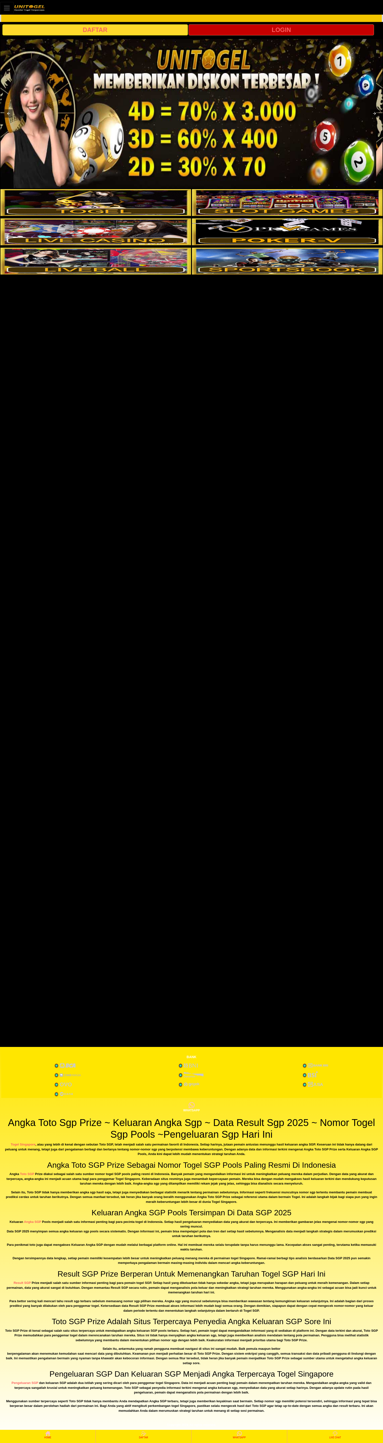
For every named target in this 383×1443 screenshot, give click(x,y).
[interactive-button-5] (95, 261)
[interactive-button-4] (287, 231)
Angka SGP (32, 1222)
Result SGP (22, 1283)
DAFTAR (95, 29)
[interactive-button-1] (95, 202)
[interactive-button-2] (287, 202)
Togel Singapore (23, 1144)
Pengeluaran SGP (24, 1383)
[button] (8, 113)
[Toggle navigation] (7, 8)
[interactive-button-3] (95, 231)
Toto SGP (27, 1174)
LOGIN (281, 29)
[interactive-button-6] (287, 261)
